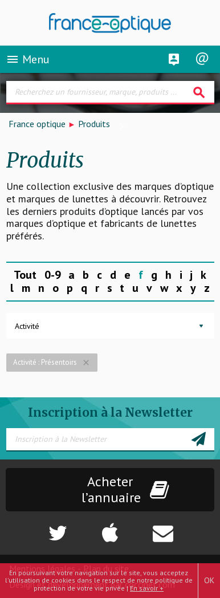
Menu (28, 59)
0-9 (52, 274)
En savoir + (147, 588)
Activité (27, 326)
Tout (25, 274)
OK (209, 580)
